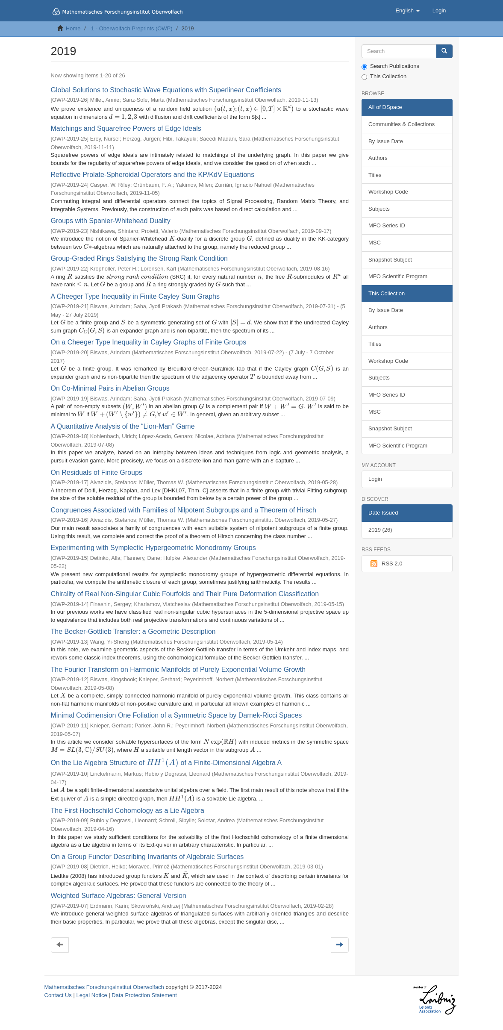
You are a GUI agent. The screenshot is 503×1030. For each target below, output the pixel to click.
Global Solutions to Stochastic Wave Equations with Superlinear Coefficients (166, 90)
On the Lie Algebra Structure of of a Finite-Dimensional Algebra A (166, 762)
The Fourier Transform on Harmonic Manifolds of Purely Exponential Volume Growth (178, 669)
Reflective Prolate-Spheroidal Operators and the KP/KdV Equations (153, 174)
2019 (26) (380, 530)
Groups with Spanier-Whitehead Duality (111, 220)
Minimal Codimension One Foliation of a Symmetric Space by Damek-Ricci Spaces (176, 715)
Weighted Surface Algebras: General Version (118, 895)
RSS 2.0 (385, 564)
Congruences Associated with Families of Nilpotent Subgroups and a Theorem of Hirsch (183, 510)
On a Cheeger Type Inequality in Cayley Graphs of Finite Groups (149, 342)
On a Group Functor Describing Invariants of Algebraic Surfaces (147, 856)
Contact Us (58, 995)
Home (73, 28)
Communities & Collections (401, 124)
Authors (378, 158)
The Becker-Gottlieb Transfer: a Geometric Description (133, 631)
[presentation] (254, 109)
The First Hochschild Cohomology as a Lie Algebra (127, 810)
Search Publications (390, 66)
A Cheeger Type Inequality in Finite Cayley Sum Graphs (135, 296)
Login (375, 479)
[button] (407, 10)
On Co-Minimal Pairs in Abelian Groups (110, 388)
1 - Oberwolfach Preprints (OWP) (132, 28)
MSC (374, 242)
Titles (375, 175)
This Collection (384, 76)
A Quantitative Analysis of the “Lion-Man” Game (123, 426)
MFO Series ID (386, 225)
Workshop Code (388, 191)
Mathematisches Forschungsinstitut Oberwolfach (104, 987)
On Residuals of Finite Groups (96, 472)
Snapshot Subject (390, 259)
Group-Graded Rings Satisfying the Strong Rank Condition (139, 258)
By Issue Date (385, 141)
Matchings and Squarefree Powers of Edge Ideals (126, 128)
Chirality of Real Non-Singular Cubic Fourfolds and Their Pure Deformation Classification (185, 593)
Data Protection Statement (144, 995)
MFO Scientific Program (397, 276)
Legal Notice (91, 995)
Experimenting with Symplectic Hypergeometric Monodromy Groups (153, 547)
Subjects (379, 209)
